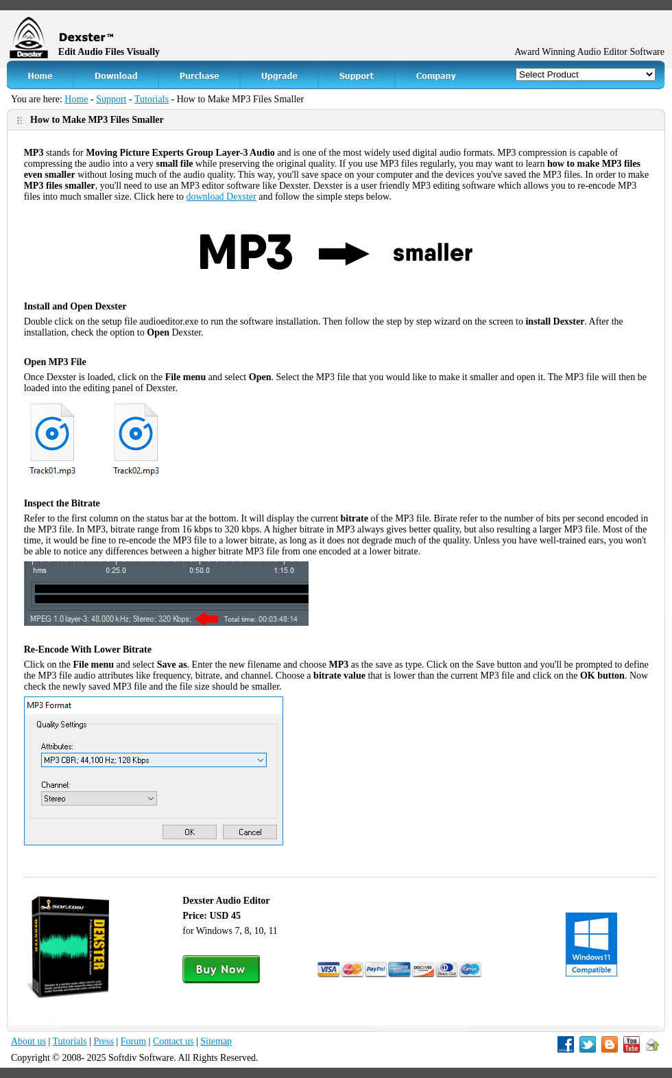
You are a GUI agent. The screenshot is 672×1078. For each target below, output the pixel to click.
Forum (133, 1041)
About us (28, 1041)
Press (103, 1041)
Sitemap (216, 1041)
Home (76, 99)
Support (111, 99)
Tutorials (151, 99)
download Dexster (221, 196)
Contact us (173, 1041)
